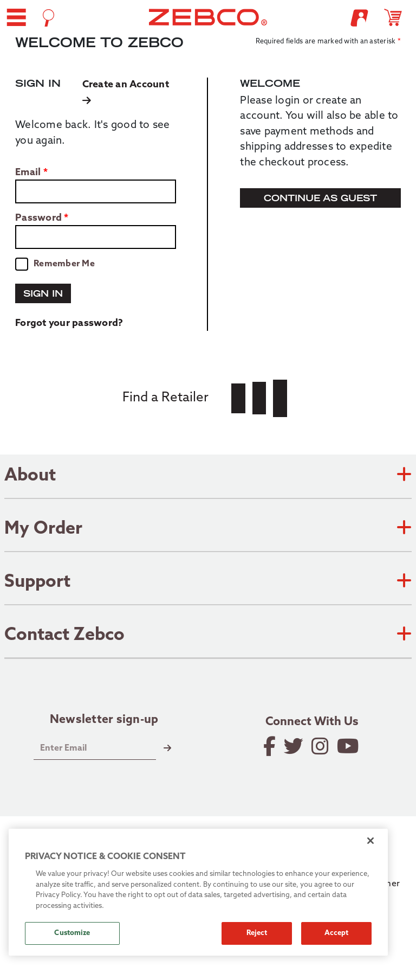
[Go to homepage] (208, 17)
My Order (208, 529)
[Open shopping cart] (398, 17)
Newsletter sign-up (104, 720)
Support (208, 582)
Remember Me (64, 264)
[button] (16, 17)
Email (28, 173)
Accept (336, 933)
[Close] (370, 841)
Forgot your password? (69, 323)
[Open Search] (48, 18)
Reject (257, 933)
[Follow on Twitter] (294, 746)
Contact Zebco (208, 635)
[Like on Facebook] (270, 746)
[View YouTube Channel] (349, 746)
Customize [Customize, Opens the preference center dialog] (72, 933)
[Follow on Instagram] (320, 746)
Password (38, 218)
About (208, 476)
